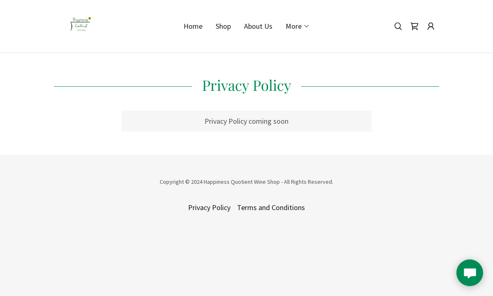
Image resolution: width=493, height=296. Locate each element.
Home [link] (193, 26)
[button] (298, 26)
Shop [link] (223, 26)
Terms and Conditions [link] (271, 207)
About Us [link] (258, 26)
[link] (80, 25)
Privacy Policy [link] (209, 207)
